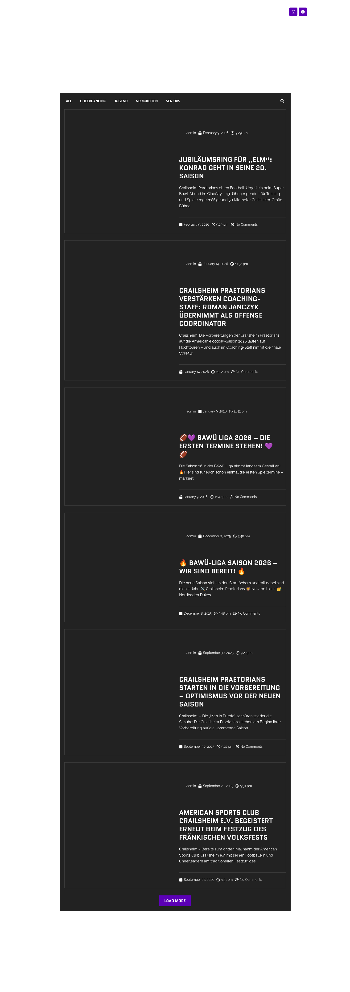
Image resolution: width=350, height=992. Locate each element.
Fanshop (122, 11)
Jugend (112, 101)
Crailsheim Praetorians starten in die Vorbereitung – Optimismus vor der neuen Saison (230, 692)
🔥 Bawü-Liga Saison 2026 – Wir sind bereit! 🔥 (228, 567)
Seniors (158, 101)
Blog (204, 11)
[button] (282, 101)
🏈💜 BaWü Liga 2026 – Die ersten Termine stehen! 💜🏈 (226, 446)
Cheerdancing (88, 101)
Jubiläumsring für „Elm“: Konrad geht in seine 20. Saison (225, 168)
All (67, 101)
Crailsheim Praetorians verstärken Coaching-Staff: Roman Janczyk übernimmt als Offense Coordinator (222, 307)
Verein (183, 11)
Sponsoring (229, 11)
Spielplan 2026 (153, 11)
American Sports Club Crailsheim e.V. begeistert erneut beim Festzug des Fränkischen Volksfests (226, 825)
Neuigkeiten (135, 101)
